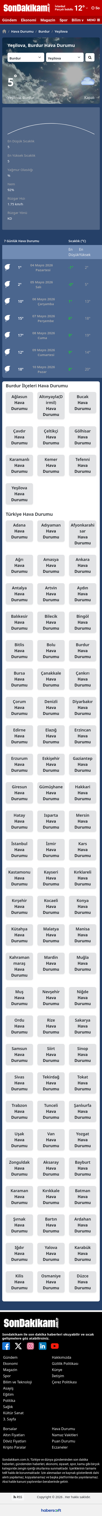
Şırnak (19, 1225)
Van (51, 1140)
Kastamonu (19, 878)
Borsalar (10, 1428)
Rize (51, 1026)
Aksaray (51, 1168)
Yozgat (82, 1140)
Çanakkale (51, 679)
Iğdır (19, 1253)
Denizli (51, 707)
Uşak (19, 1140)
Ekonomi (28, 20)
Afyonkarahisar (82, 534)
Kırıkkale (51, 1197)
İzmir (51, 850)
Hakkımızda (61, 1357)
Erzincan (82, 736)
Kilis (19, 1282)
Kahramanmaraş (19, 966)
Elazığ (51, 736)
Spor (63, 20)
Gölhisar (82, 437)
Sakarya (82, 1026)
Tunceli (51, 1111)
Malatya (51, 935)
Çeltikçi (51, 437)
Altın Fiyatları (14, 1434)
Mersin (82, 821)
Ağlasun (19, 403)
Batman (82, 1197)
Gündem (9, 20)
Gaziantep (82, 764)
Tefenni (82, 465)
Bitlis (19, 651)
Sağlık (8, 1406)
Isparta (51, 821)
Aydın (82, 594)
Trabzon (19, 1111)
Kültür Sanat (13, 1412)
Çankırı (82, 679)
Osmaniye (51, 1282)
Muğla (82, 963)
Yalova (51, 1253)
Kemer (51, 465)
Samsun (19, 1054)
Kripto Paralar (14, 1447)
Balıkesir (19, 622)
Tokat (82, 1083)
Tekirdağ (51, 1083)
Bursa (19, 679)
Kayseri (51, 878)
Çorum (19, 707)
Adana (19, 531)
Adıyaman (51, 531)
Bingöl (82, 622)
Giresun (19, 793)
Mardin (51, 963)
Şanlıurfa (82, 1111)
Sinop (82, 1054)
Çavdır (19, 437)
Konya (82, 906)
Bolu (51, 651)
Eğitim (8, 1394)
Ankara (82, 565)
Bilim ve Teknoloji (17, 1382)
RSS (17, 1497)
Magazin (47, 20)
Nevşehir (51, 998)
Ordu (19, 1026)
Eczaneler (60, 1447)
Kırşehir (19, 906)
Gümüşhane (51, 793)
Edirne (19, 736)
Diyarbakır (82, 707)
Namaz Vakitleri (65, 1434)
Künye (57, 1369)
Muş (19, 998)
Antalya (19, 594)
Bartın (51, 1225)
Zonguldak (19, 1168)
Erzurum (19, 764)
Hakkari (82, 793)
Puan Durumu (63, 1441)
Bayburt (82, 1168)
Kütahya (19, 935)
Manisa (82, 935)
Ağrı (19, 565)
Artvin (51, 594)
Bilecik (51, 622)
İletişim (58, 1375)
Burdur (42, 31)
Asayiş (8, 1388)
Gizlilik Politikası (65, 1363)
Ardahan (82, 1225)
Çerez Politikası (64, 1382)
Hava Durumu (21, 31)
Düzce (82, 1282)
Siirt (51, 1054)
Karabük (82, 1253)
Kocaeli (51, 906)
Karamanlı (19, 465)
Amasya (51, 565)
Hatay (19, 821)
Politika (9, 1400)
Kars (82, 850)
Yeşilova (60, 31)
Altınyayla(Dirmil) (51, 406)
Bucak (82, 403)
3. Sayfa (9, 1419)
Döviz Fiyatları (14, 1441)
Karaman (19, 1197)
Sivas (19, 1083)
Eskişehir (51, 764)
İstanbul (19, 850)
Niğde (82, 998)
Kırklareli (82, 878)
